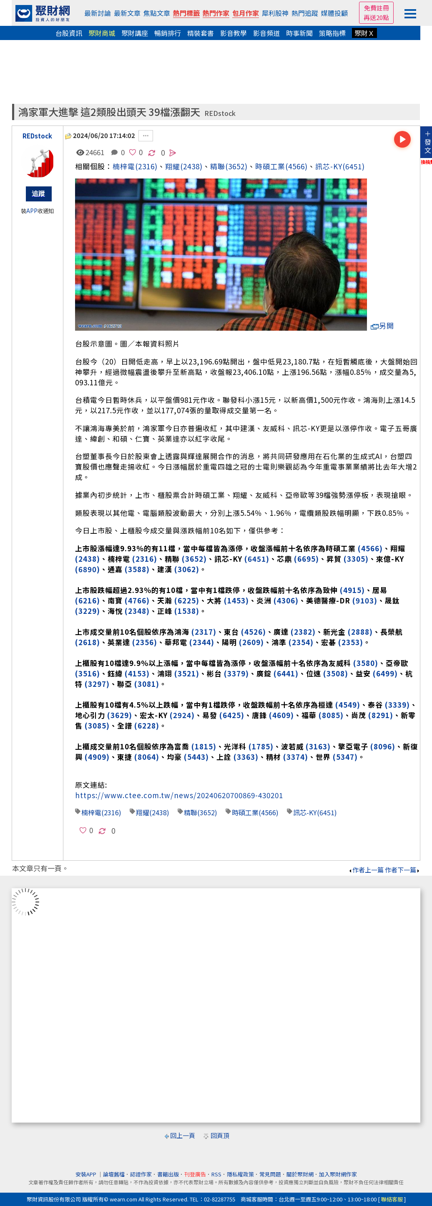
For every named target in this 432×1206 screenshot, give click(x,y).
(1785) (261, 746)
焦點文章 (156, 13)
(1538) (186, 611)
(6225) (186, 600)
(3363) (246, 756)
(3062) (186, 569)
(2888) (360, 631)
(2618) (87, 642)
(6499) (385, 673)
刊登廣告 (195, 1174)
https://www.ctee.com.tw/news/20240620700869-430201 (179, 795)
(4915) (352, 590)
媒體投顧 (334, 13)
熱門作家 (216, 13)
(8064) (146, 756)
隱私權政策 (240, 1174)
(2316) (146, 166)
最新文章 (127, 13)
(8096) (382, 746)
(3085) (97, 725)
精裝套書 (200, 33)
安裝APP (86, 1174)
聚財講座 (134, 33)
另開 (382, 325)
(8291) (380, 715)
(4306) (286, 600)
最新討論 (97, 13)
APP (32, 211)
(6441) (286, 673)
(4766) (137, 600)
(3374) (295, 756)
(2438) (191, 166)
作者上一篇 (366, 869)
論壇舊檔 (114, 1174)
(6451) (353, 166)
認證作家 (141, 1174)
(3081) (146, 683)
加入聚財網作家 (338, 1174)
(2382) (303, 631)
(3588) (137, 569)
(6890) (87, 569)
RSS (216, 1174)
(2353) (350, 642)
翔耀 (142, 812)
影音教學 (233, 33)
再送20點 (376, 17)
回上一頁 (182, 1135)
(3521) (186, 673)
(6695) (306, 558)
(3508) (335, 673)
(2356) (144, 642)
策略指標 (332, 33)
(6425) (231, 715)
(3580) (365, 663)
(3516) (87, 673)
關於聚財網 (300, 1174)
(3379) (236, 673)
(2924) (182, 715)
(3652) (236, 166)
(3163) (318, 746)
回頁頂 (220, 1135)
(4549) (347, 704)
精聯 (217, 166)
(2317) (203, 631)
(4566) (296, 166)
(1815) (203, 746)
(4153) (137, 673)
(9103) (364, 600)
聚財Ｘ (364, 33)
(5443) (196, 756)
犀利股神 (275, 13)
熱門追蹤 (304, 13)
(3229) (87, 611)
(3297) (97, 683)
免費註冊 (376, 7)
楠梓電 (124, 166)
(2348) (137, 611)
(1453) (236, 600)
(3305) (356, 558)
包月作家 (245, 13)
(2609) (251, 642)
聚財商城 (101, 33)
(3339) (397, 704)
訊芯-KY (328, 166)
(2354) (301, 642)
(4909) (97, 756)
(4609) (281, 715)
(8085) (331, 715)
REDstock (220, 113)
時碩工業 (270, 166)
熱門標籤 (186, 13)
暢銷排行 (167, 33)
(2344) (201, 642)
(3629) (119, 715)
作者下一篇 (402, 869)
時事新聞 (299, 33)
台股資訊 (68, 33)
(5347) (345, 756)
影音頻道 (266, 33)
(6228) (146, 725)
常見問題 (270, 1174)
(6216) (87, 600)
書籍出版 (168, 1174)
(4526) (253, 631)
